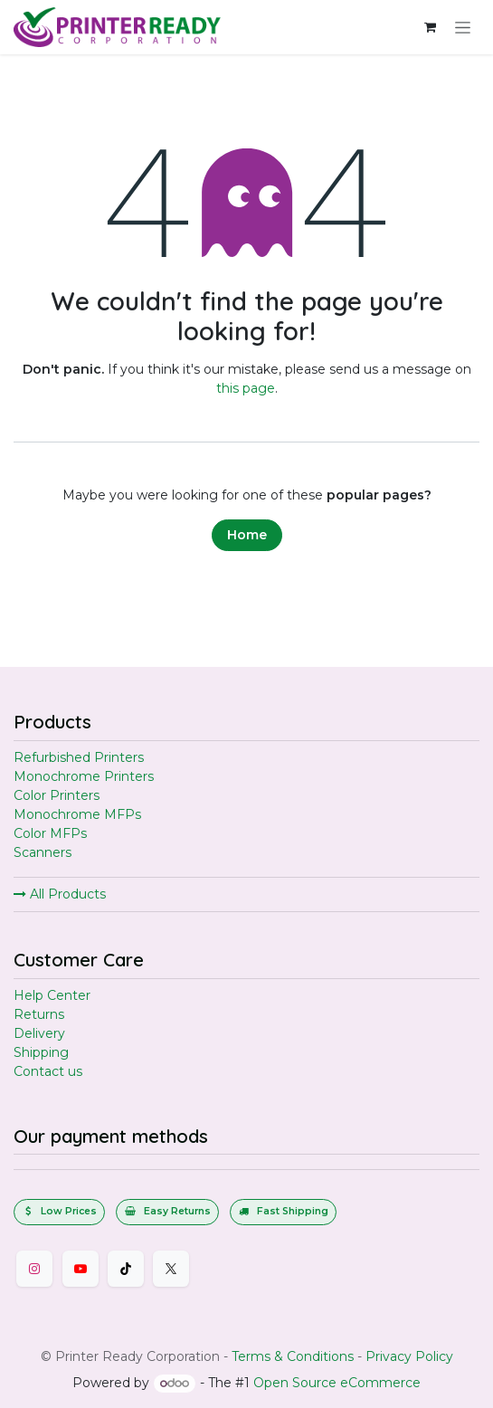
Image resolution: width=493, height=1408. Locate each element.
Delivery (39, 1033)
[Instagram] (34, 1269)
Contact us (48, 1071)
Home (247, 535)
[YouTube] (80, 1269)
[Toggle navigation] (462, 27)
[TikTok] (126, 1269)
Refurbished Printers (79, 757)
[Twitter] (171, 1269)
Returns (39, 1014)
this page (245, 388)
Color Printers (57, 795)
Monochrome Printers (84, 776)
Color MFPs (50, 833)
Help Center (52, 995)
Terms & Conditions (293, 1356)
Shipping (41, 1052)
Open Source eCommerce (337, 1383)
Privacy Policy (409, 1356)
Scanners (42, 852)
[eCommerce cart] (429, 27)
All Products (60, 894)
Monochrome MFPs (77, 814)
